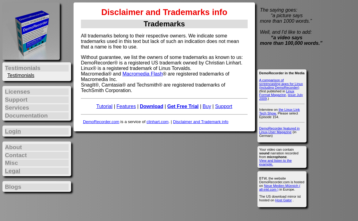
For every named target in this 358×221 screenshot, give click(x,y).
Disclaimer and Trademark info (201, 121)
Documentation (26, 115)
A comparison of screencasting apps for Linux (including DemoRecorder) (281, 83)
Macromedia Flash (142, 73)
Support (223, 106)
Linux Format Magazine (276, 93)
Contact (16, 155)
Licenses (17, 91)
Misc (11, 163)
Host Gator (283, 200)
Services (17, 107)
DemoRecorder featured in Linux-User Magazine (279, 130)
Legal (12, 171)
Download (151, 106)
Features (126, 106)
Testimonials (20, 75)
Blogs (13, 187)
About (13, 147)
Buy (207, 106)
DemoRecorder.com (101, 121)
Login (13, 131)
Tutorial (104, 106)
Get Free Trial (183, 106)
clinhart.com (158, 121)
